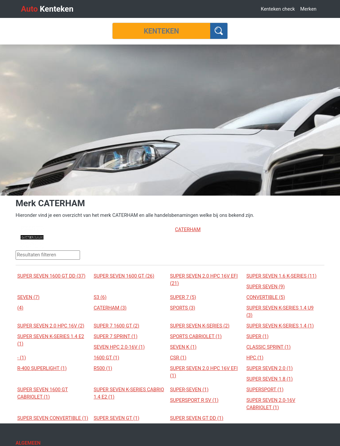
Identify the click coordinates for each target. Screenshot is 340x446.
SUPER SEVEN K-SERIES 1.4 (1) (280, 326)
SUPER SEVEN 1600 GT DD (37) (51, 276)
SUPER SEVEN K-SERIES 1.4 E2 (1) (50, 340)
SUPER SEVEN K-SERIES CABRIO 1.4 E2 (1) (129, 393)
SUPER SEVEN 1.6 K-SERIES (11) (281, 276)
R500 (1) (103, 368)
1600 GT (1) (106, 358)
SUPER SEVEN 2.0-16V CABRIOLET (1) (270, 403)
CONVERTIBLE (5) (265, 297)
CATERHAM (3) (110, 308)
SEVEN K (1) (183, 347)
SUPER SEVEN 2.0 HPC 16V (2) (50, 326)
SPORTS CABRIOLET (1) (196, 336)
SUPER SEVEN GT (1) (116, 418)
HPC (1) (254, 358)
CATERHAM (188, 229)
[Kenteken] (161, 31)
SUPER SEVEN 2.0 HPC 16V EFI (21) (204, 279)
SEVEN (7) (28, 297)
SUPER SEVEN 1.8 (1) (269, 379)
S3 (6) (100, 297)
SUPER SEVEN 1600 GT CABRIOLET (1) (42, 393)
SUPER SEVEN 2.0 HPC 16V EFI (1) (204, 372)
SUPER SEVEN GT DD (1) (196, 418)
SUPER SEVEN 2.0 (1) (269, 368)
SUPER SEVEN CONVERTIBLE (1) (52, 418)
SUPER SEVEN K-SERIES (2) (199, 326)
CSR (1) (178, 358)
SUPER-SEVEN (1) (189, 390)
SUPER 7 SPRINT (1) (115, 336)
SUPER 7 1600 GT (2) (116, 326)
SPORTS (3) (182, 308)
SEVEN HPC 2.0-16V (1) (119, 347)
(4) (20, 308)
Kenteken (47, 9)
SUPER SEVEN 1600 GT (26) (124, 276)
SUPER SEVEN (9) (265, 287)
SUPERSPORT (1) (265, 390)
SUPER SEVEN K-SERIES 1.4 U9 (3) (279, 311)
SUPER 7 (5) (183, 297)
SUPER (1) (257, 336)
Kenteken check (278, 9)
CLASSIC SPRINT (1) (268, 347)
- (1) (21, 358)
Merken (308, 9)
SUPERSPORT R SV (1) (194, 400)
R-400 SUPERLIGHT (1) (42, 368)
